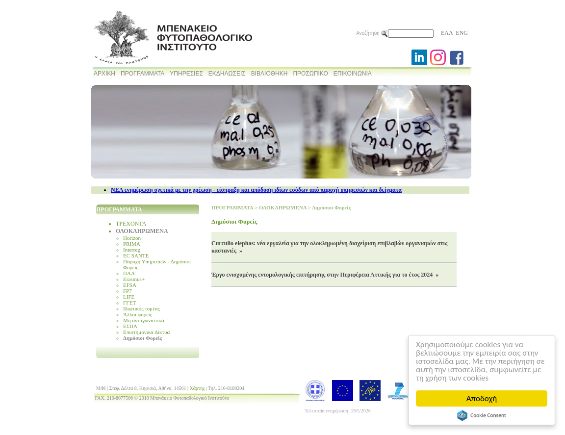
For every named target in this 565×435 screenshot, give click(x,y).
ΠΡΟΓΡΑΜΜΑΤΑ (142, 73)
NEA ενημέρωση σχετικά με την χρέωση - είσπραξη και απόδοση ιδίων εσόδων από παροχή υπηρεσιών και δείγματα (256, 189)
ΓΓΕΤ (129, 303)
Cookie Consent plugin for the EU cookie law (481, 415)
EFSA (129, 285)
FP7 (127, 291)
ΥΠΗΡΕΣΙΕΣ (186, 73)
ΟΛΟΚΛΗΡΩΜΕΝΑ (142, 231)
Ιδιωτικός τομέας (141, 308)
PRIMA (131, 244)
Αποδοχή (481, 398)
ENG (462, 32)
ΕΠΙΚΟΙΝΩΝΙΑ (353, 73)
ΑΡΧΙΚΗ (104, 73)
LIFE (128, 297)
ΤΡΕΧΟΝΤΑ (131, 223)
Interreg (131, 250)
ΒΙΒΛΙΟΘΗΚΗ (269, 73)
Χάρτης (197, 388)
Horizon (132, 238)
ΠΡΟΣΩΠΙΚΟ (310, 73)
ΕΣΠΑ (130, 326)
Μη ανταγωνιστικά (143, 320)
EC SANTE (136, 255)
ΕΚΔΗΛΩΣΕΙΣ (227, 73)
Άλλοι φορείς (137, 314)
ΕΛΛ (447, 32)
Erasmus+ (134, 279)
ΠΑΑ (129, 273)
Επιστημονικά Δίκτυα (146, 332)
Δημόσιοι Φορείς (142, 338)
